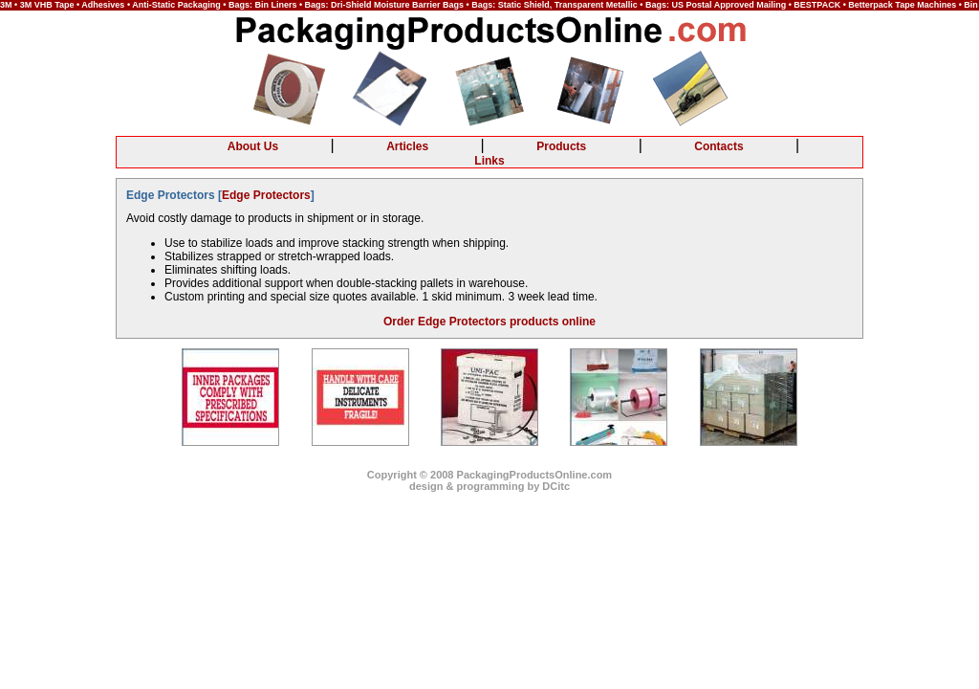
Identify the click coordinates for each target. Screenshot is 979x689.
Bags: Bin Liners (262, 5)
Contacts (718, 146)
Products (561, 146)
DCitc (556, 486)
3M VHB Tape (47, 5)
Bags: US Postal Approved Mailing (715, 5)
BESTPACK (817, 5)
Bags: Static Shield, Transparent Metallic (554, 5)
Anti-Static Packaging (176, 5)
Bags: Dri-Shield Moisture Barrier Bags (385, 5)
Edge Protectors (266, 195)
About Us (253, 146)
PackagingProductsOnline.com (535, 474)
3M (6, 5)
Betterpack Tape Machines (902, 5)
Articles (407, 146)
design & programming (466, 486)
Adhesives (102, 5)
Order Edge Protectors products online (489, 321)
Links (489, 160)
